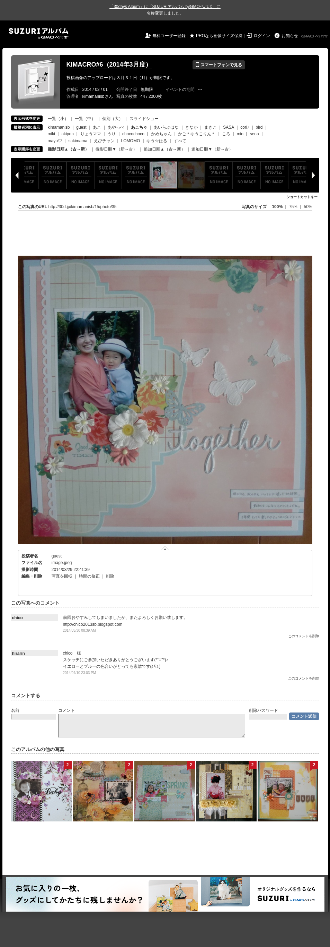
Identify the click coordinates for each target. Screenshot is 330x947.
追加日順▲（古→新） (164, 149)
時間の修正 (89, 576)
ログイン (261, 35)
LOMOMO (130, 140)
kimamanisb (59, 127)
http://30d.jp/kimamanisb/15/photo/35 (82, 206)
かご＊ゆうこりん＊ (196, 133)
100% (277, 206)
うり (111, 133)
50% (308, 206)
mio (240, 133)
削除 (110, 576)
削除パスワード (263, 710)
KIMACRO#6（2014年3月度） (109, 64)
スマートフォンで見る (218, 64)
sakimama (78, 140)
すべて (180, 140)
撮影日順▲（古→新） (68, 149)
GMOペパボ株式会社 (315, 36)
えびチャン (104, 140)
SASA (228, 127)
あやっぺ (116, 127)
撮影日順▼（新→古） (116, 149)
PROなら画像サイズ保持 (219, 35)
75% (293, 206)
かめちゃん (161, 133)
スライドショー (144, 118)
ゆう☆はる (156, 140)
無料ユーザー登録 (169, 35)
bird (259, 127)
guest (81, 127)
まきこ (210, 127)
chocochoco (133, 133)
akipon (68, 133)
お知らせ (290, 35)
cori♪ (244, 127)
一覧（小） (58, 118)
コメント (66, 710)
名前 (15, 710)
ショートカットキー (302, 197)
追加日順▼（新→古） (212, 149)
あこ (97, 127)
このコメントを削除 (303, 636)
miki (51, 133)
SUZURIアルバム (38, 33)
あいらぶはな (166, 127)
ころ (226, 133)
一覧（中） (85, 118)
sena (254, 133)
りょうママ (90, 133)
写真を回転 (62, 576)
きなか (191, 127)
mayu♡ (55, 140)
